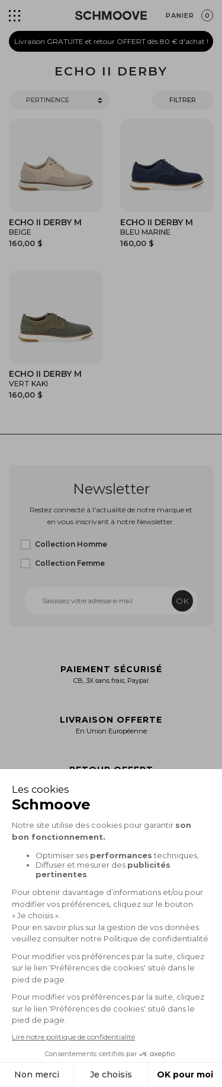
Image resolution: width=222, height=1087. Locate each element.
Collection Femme (70, 563)
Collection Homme (71, 544)
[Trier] (59, 100)
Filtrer (182, 100)
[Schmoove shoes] (111, 15)
